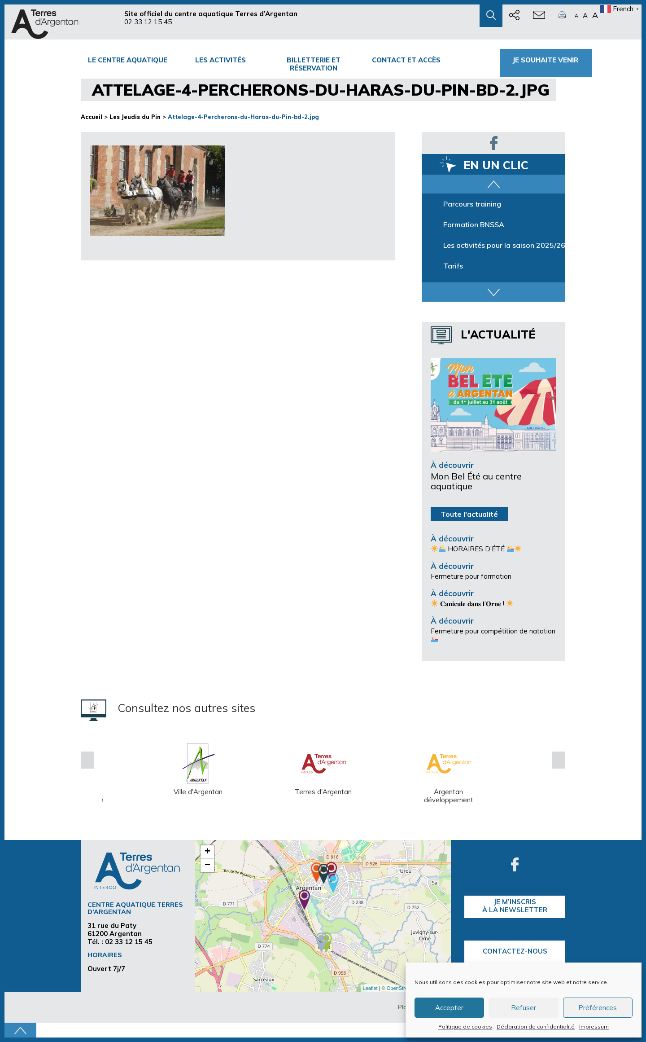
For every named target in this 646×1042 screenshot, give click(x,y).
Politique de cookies (465, 1026)
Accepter (449, 1007)
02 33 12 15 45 (148, 22)
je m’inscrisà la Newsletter (514, 905)
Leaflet (370, 988)
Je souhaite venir (546, 60)
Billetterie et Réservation (313, 64)
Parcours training (472, 203)
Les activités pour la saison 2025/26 (504, 245)
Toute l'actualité (469, 514)
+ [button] (207, 852)
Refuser (523, 1007)
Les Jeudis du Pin (135, 116)
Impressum (594, 1026)
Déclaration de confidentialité (536, 1026)
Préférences (597, 1007)
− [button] (207, 865)
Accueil (91, 116)
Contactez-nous (515, 951)
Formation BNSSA (473, 224)
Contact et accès (406, 60)
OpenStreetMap (404, 988)
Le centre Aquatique (127, 60)
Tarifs (453, 265)
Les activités (220, 60)
